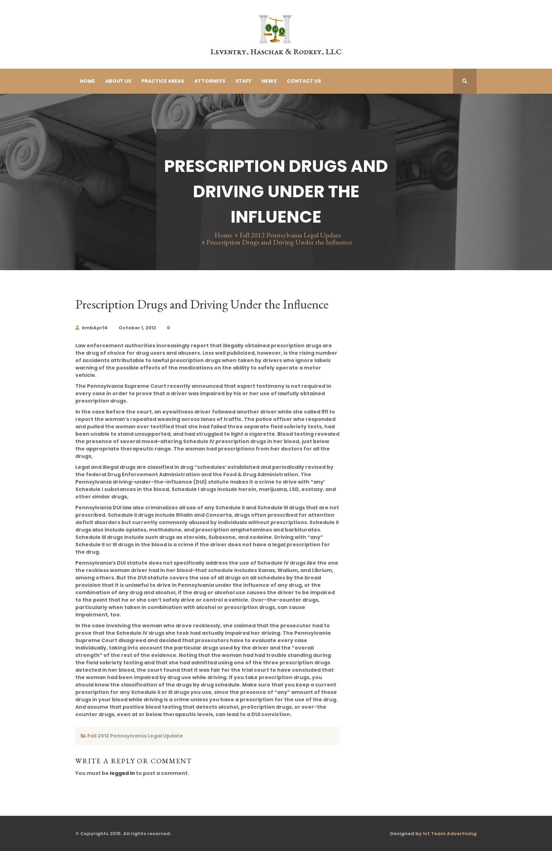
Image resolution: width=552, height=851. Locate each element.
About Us (118, 81)
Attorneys (209, 81)
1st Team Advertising (450, 833)
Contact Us (304, 81)
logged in (122, 773)
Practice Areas (163, 81)
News (269, 81)
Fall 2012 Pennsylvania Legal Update (290, 235)
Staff (243, 81)
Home (87, 81)
